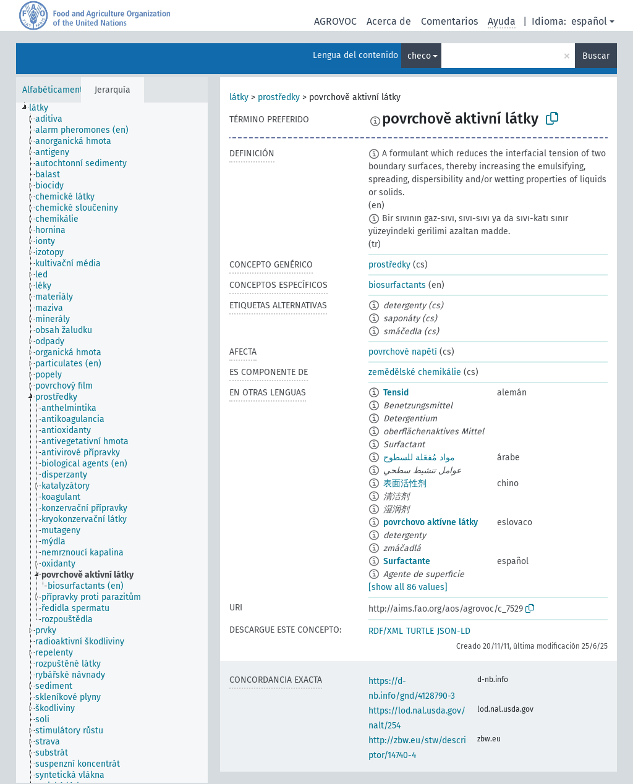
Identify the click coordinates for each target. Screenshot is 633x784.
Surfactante (406, 561)
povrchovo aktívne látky (430, 522)
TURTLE (420, 631)
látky (239, 97)
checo (419, 56)
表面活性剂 (405, 483)
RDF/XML (385, 631)
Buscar (596, 56)
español (589, 21)
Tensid (396, 392)
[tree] (112, 443)
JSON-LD (453, 631)
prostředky (279, 97)
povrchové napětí (402, 352)
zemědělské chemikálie (414, 372)
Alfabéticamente (55, 90)
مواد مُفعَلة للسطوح (419, 457)
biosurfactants (397, 285)
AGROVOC (335, 21)
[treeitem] (43, 108)
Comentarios (449, 21)
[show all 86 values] (408, 587)
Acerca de (389, 21)
